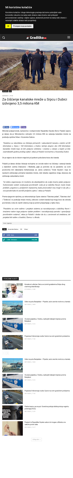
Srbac (26, 229)
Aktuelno (5, 91)
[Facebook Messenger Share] (14, 127)
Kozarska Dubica (13, 229)
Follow (34, 240)
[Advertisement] (36, 258)
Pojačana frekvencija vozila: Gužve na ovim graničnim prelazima (47, 336)
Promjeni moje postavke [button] (22, 26)
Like (35, 235)
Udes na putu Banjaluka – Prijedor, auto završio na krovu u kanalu (47, 302)
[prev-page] (3, 353)
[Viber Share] (23, 127)
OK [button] (8, 26)
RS (10, 91)
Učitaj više (36, 439)
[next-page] (7, 353)
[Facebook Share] (6, 127)
